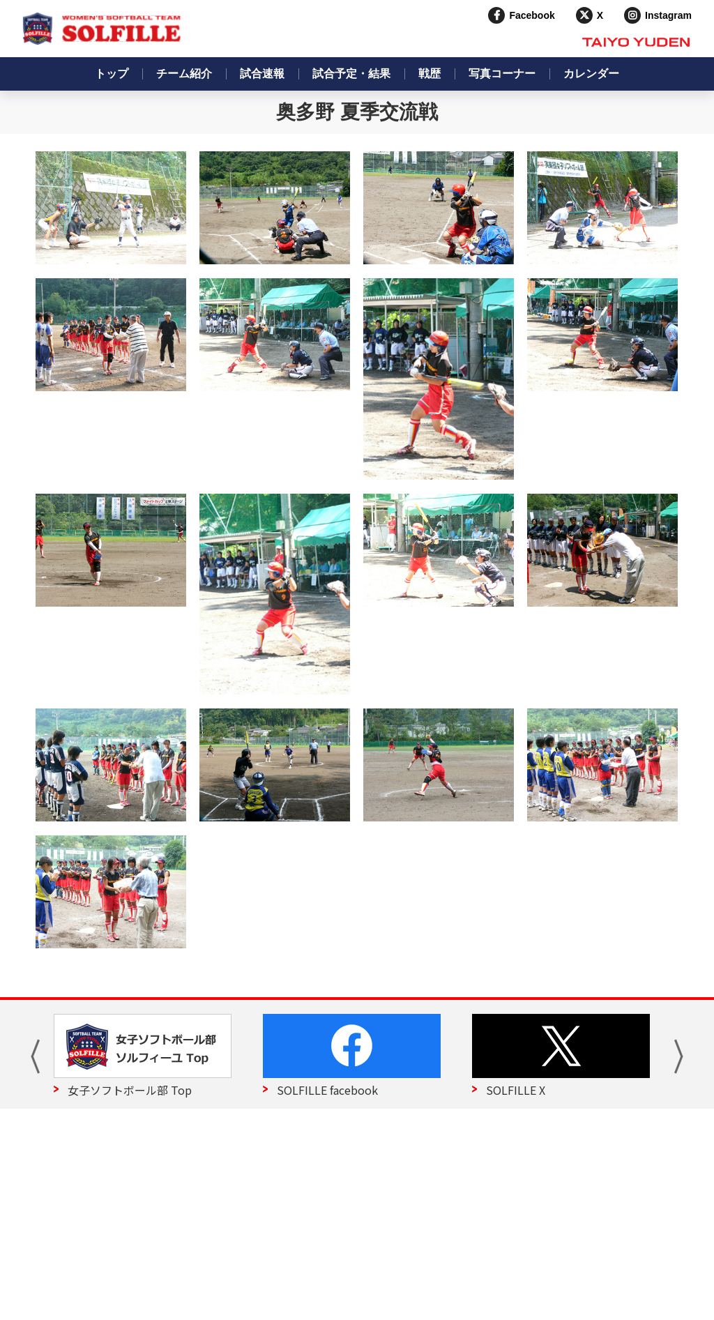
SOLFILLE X (515, 1090)
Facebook (531, 15)
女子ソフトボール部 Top (130, 1090)
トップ (111, 73)
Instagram (668, 15)
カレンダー (591, 73)
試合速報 (262, 73)
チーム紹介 (184, 73)
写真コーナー (502, 73)
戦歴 (429, 73)
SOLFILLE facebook (327, 1090)
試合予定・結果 (351, 73)
